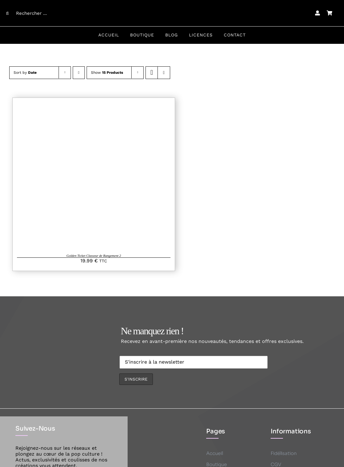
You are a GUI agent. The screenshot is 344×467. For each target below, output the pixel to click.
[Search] (7, 13)
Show (107, 72)
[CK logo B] (172, 4)
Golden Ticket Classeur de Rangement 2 (94, 255)
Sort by (25, 72)
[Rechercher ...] (43, 13)
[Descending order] (79, 72)
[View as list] (164, 73)
